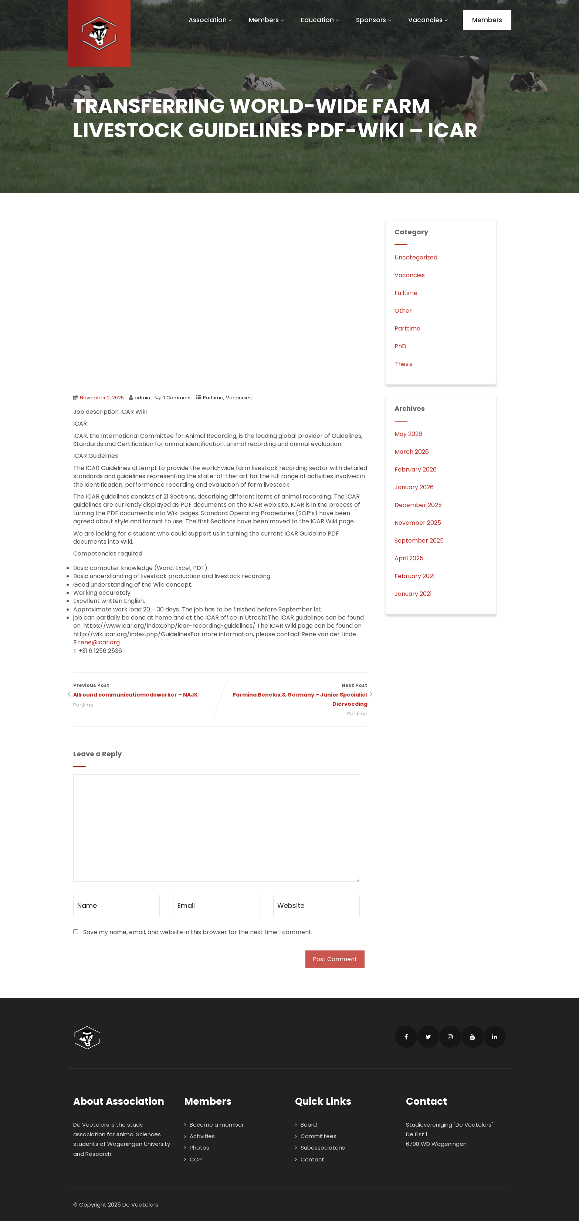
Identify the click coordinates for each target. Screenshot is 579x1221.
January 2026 (414, 487)
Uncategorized (416, 257)
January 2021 (413, 594)
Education (321, 20)
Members (267, 20)
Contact (312, 1159)
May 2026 (408, 434)
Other (403, 310)
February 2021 (415, 576)
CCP (196, 1159)
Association (211, 20)
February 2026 (416, 469)
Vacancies (429, 20)
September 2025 (419, 540)
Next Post (294, 695)
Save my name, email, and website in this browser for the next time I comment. (197, 932)
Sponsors (374, 20)
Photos (199, 1147)
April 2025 (409, 558)
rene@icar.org (99, 642)
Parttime (213, 397)
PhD (400, 346)
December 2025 (418, 505)
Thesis (404, 364)
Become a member (217, 1124)
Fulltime (406, 293)
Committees (318, 1136)
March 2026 (412, 451)
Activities (202, 1136)
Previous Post (146, 691)
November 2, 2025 (102, 397)
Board (309, 1124)
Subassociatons (323, 1147)
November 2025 (418, 523)
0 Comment (176, 397)
